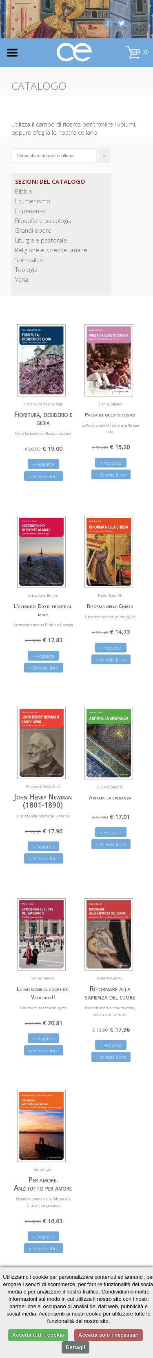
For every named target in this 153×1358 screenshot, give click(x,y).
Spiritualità (29, 260)
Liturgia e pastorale (41, 240)
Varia (21, 279)
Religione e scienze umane (51, 250)
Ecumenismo (32, 201)
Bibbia (23, 191)
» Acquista (43, 464)
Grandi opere (33, 230)
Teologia (26, 270)
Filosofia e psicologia (43, 221)
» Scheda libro (43, 476)
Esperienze (30, 211)
